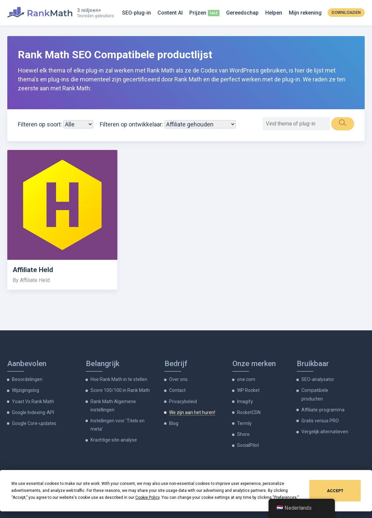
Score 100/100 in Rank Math (120, 390)
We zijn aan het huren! (192, 412)
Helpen (273, 13)
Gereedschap (242, 13)
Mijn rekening (305, 13)
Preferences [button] (285, 497)
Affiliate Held (33, 270)
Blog (173, 423)
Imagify (245, 401)
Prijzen (197, 13)
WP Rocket (248, 390)
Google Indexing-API (33, 412)
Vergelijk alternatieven (324, 431)
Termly (244, 423)
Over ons (178, 379)
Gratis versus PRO (320, 420)
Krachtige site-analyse (114, 440)
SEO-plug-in (136, 13)
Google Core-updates (34, 423)
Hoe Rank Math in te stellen (119, 379)
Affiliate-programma (322, 409)
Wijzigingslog (25, 390)
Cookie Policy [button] (147, 497)
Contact (177, 390)
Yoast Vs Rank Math (33, 401)
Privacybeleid (183, 401)
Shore (243, 434)
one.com (246, 379)
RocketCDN (249, 412)
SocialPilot (248, 445)
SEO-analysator (317, 379)
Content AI (170, 13)
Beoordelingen (27, 379)
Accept (335, 491)
